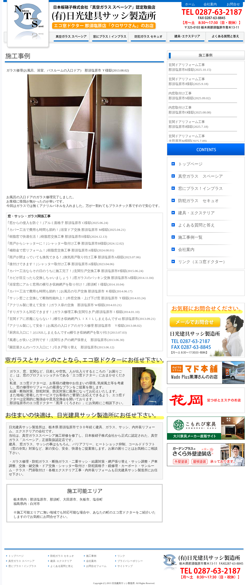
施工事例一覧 (190, 237)
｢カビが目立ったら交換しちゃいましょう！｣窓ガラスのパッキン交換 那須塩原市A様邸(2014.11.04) (80, 278)
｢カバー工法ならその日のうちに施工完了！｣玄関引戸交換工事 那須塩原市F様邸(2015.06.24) (75, 271)
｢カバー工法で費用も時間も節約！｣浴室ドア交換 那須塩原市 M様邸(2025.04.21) (66, 230)
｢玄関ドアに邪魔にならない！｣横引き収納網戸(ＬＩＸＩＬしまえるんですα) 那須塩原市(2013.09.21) (81, 319)
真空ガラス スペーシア (200, 176)
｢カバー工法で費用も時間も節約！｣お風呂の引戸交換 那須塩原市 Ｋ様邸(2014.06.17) (70, 291)
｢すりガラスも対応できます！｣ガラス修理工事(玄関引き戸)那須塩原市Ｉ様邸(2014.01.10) (74, 312)
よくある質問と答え (196, 225)
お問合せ (233, 4)
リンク (121, 555)
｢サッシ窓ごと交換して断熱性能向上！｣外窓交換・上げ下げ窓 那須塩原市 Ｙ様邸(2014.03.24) (77, 298)
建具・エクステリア (196, 213)
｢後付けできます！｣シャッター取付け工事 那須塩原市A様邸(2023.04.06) (61, 264)
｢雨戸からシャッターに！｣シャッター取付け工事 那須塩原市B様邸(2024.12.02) (66, 243)
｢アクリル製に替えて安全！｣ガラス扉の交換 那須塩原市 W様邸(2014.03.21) (64, 305)
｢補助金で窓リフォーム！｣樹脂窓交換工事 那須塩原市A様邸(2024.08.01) (61, 250)
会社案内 (210, 4)
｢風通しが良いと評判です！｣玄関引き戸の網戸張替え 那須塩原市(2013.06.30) (66, 340)
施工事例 (91, 555)
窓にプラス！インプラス (200, 188)
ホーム (190, 4)
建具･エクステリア (61, 561)
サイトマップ (125, 566)
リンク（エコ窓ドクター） (202, 262)
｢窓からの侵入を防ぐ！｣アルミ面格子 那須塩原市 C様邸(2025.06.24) (58, 223)
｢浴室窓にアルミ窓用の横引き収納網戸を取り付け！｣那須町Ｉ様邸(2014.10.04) (66, 284)
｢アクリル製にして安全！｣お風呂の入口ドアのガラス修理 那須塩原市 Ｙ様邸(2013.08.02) (74, 325)
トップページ (190, 164)
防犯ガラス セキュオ (198, 200)
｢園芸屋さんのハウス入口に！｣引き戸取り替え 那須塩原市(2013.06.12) (61, 347)
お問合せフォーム (96, 566)
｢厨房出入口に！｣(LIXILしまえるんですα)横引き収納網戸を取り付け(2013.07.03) (67, 332)
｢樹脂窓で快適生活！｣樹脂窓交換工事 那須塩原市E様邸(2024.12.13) (57, 236)
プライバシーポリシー (130, 561)
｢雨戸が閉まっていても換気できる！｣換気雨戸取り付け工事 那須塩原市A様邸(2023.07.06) (74, 257)
